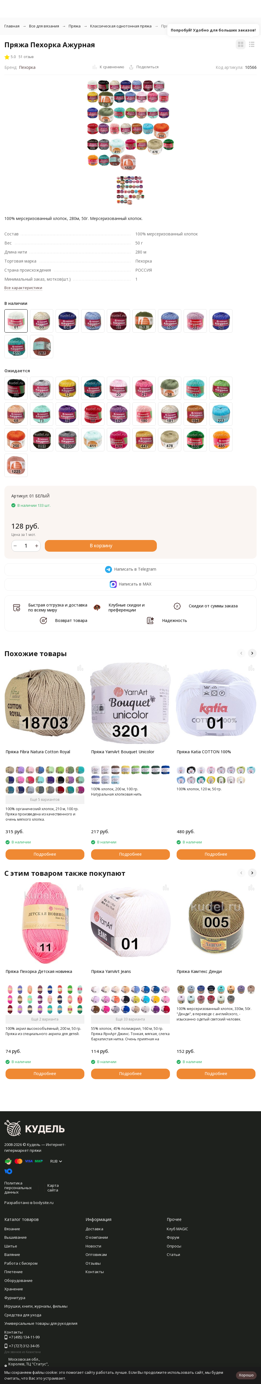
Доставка (94, 1228)
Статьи (173, 1254)
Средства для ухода (22, 1314)
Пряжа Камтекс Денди (199, 971)
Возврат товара (71, 620)
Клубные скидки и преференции (127, 607)
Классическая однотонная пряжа (121, 26)
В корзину (101, 545)
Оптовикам (96, 1254)
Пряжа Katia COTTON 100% (204, 751)
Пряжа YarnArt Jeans (111, 971)
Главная (11, 26)
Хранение (13, 1289)
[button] (241, 653)
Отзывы (93, 1263)
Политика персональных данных (18, 1187)
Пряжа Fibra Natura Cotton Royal (38, 751)
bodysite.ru (43, 1202)
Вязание (12, 1228)
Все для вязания (44, 26)
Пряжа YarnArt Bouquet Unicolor (122, 751)
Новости (93, 1246)
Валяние (12, 1254)
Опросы (174, 1246)
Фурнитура (14, 1297)
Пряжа (75, 26)
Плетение (13, 1271)
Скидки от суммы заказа (213, 606)
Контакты (95, 1271)
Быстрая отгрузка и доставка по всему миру (57, 607)
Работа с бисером (21, 1263)
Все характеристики (23, 287)
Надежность (174, 620)
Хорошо (246, 1375)
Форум (173, 1237)
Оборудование (18, 1280)
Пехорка (27, 67)
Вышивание (15, 1237)
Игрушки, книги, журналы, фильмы (36, 1306)
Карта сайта (53, 1188)
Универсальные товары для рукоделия (40, 1323)
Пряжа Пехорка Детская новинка (39, 971)
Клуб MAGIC (177, 1228)
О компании (97, 1237)
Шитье (10, 1246)
